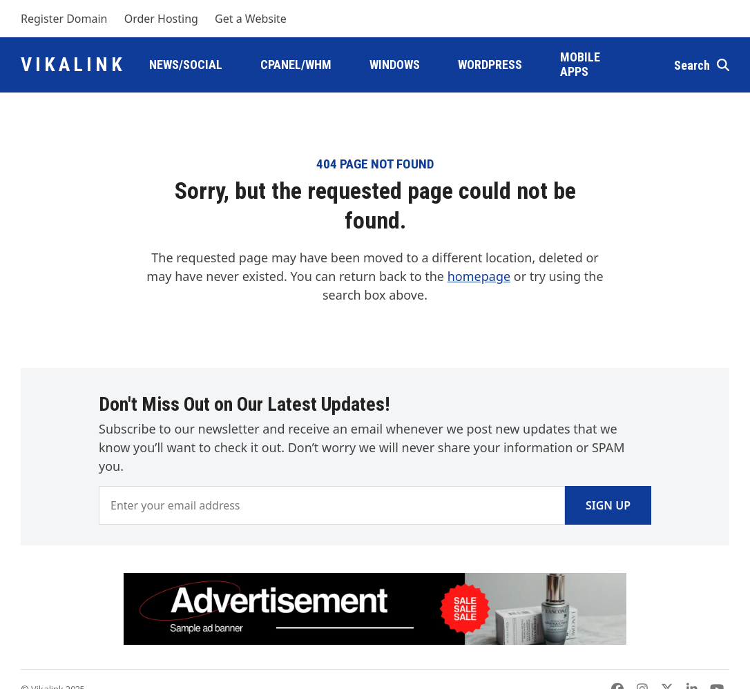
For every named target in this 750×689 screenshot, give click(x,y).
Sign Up (608, 505)
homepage (479, 276)
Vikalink (73, 64)
